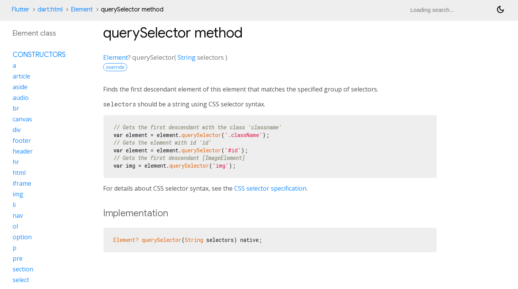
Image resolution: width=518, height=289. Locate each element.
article (21, 76)
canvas (22, 119)
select (21, 280)
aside (20, 87)
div (17, 130)
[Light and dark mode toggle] (500, 9)
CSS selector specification (270, 188)
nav (18, 215)
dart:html (50, 9)
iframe (22, 183)
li (14, 205)
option (22, 237)
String (187, 57)
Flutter (20, 9)
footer (22, 140)
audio (21, 97)
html (19, 172)
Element (82, 9)
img (18, 194)
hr (16, 162)
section (23, 269)
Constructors (39, 55)
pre (18, 258)
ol (15, 226)
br (16, 108)
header (23, 151)
